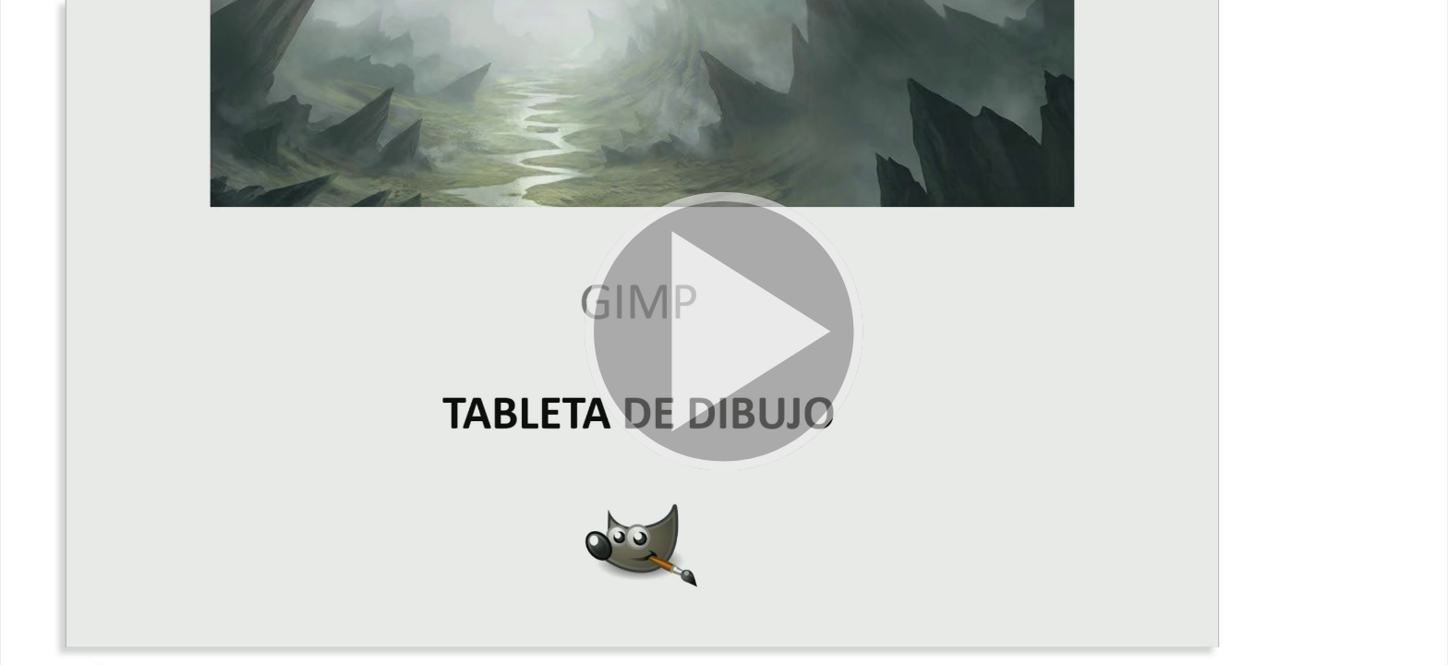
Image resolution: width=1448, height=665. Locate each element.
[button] (724, 332)
